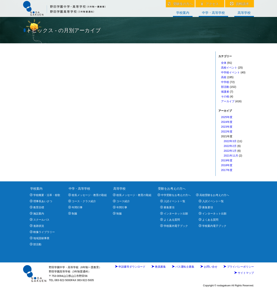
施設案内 (37, 213)
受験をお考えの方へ (172, 188)
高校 (223, 77)
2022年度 (226, 131)
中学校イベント (230, 72)
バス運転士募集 (183, 266)
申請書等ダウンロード (130, 266)
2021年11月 (231, 155)
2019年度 (226, 160)
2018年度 (226, 165)
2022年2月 (230, 145)
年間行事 (75, 207)
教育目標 (37, 207)
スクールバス (39, 219)
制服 (72, 213)
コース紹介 (121, 201)
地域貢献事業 (39, 238)
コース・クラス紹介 (82, 201)
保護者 (225, 91)
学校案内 (182, 13)
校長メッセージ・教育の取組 (87, 195)
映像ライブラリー (42, 232)
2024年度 (226, 121)
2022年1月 (230, 150)
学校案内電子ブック (174, 225)
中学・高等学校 (213, 13)
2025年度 (226, 117)
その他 (225, 96)
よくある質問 (170, 219)
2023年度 (226, 126)
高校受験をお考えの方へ (212, 195)
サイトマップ (244, 272)
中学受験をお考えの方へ (174, 195)
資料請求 (239, 4)
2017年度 (226, 170)
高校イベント (229, 67)
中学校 (225, 82)
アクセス (210, 4)
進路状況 (37, 225)
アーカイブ (227, 101)
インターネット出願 (174, 213)
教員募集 (159, 266)
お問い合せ (208, 266)
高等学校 (244, 13)
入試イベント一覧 (172, 201)
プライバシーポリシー (239, 266)
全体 (223, 62)
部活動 (225, 86)
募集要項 (167, 207)
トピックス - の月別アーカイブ (64, 30)
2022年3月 (230, 141)
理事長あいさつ (41, 201)
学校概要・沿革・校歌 (45, 195)
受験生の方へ (180, 4)
